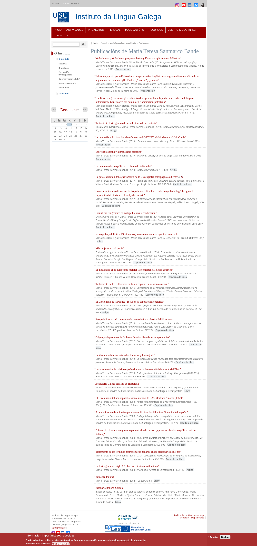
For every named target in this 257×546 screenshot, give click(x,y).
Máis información (61, 543)
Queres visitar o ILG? (69, 78)
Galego (65, 3)
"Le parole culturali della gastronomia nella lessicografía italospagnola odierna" (138, 176)
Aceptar (214, 537)
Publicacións (134, 29)
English (55, 3)
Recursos (156, 29)
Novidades (64, 87)
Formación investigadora (65, 73)
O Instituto (64, 59)
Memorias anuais (67, 83)
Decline (225, 537)
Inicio (58, 29)
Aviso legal (199, 515)
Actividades (74, 29)
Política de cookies (183, 515)
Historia (63, 63)
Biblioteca (64, 67)
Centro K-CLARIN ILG (182, 29)
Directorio (64, 93)
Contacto (61, 35)
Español (75, 3)
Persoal (114, 29)
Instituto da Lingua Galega (118, 16)
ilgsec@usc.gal (59, 527)
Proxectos (96, 29)
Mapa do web (197, 517)
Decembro (69, 109)
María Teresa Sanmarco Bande (123, 43)
